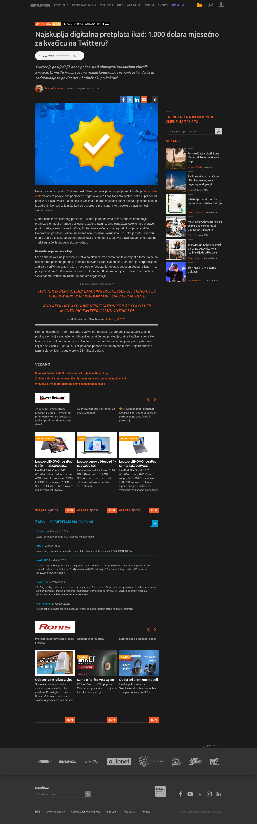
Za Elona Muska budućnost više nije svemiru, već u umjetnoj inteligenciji (80, 378)
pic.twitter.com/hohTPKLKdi (104, 311)
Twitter (56, 23)
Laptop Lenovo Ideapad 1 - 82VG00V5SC (96, 463)
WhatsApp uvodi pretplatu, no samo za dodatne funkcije (70, 383)
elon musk (78, 23)
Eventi (167, 8)
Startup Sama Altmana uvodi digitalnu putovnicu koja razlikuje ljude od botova (204, 248)
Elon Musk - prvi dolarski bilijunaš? (202, 269)
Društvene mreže (43, 23)
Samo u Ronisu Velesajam (95, 680)
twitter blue (103, 23)
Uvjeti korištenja (55, 811)
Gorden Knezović (195, 280)
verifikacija (90, 23)
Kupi (70, 510)
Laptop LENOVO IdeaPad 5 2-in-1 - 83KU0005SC (54, 463)
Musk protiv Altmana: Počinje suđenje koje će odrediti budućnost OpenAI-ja (205, 225)
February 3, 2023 (116, 319)
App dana (138, 8)
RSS (37, 811)
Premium (182, 8)
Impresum (112, 811)
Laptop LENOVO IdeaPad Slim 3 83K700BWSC (138, 463)
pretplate (67, 23)
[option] (55, 460)
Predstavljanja (89, 8)
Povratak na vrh (214, 745)
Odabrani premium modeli (138, 680)
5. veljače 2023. (59, 531)
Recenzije (66, 8)
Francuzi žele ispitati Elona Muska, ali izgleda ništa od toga (72, 373)
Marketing (129, 811)
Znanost (111, 8)
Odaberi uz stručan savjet (53, 680)
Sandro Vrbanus (53, 88)
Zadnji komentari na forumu (64, 522)
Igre (125, 8)
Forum (153, 8)
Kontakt (145, 811)
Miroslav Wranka (195, 167)
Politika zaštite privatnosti (85, 811)
